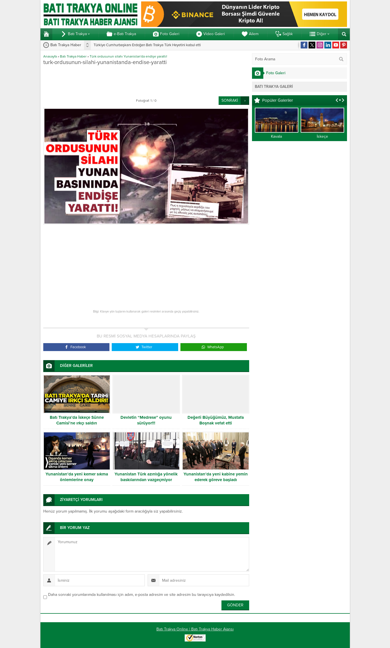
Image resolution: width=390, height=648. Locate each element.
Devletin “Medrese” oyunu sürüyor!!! (146, 420)
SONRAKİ (229, 100)
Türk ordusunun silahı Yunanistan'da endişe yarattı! (128, 56)
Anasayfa (50, 56)
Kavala (276, 136)
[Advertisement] (146, 81)
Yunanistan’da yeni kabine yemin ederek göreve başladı (216, 476)
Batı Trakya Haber (73, 56)
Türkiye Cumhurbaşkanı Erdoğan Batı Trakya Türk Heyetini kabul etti (147, 45)
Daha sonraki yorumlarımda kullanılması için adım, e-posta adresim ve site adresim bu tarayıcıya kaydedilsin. (141, 594)
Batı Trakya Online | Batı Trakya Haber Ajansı (195, 629)
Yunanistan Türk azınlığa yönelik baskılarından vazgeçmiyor (146, 476)
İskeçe (322, 136)
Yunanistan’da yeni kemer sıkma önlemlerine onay (77, 476)
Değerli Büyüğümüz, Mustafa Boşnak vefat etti (216, 420)
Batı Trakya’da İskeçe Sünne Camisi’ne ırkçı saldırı (77, 420)
